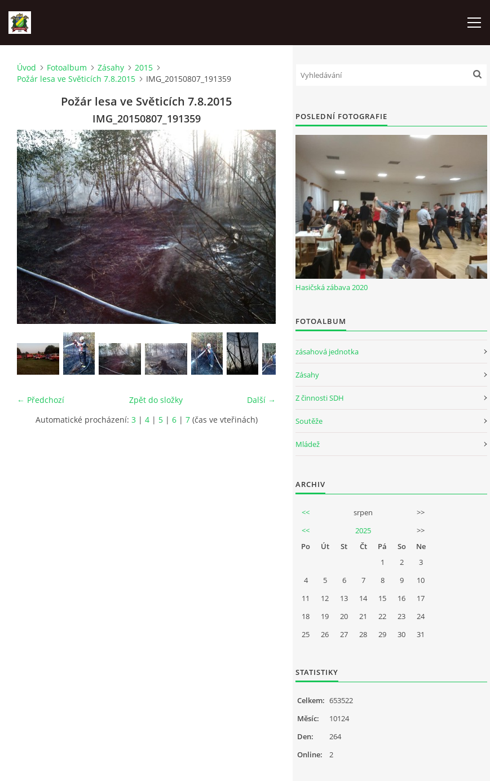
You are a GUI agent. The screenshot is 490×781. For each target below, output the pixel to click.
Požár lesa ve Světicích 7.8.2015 (76, 78)
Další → (261, 399)
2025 (363, 530)
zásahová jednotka (327, 351)
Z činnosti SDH (319, 398)
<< (306, 512)
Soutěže (309, 421)
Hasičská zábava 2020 (331, 287)
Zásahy (111, 67)
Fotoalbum (67, 67)
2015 (144, 67)
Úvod (26, 67)
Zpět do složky (156, 399)
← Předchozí (40, 399)
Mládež (307, 444)
